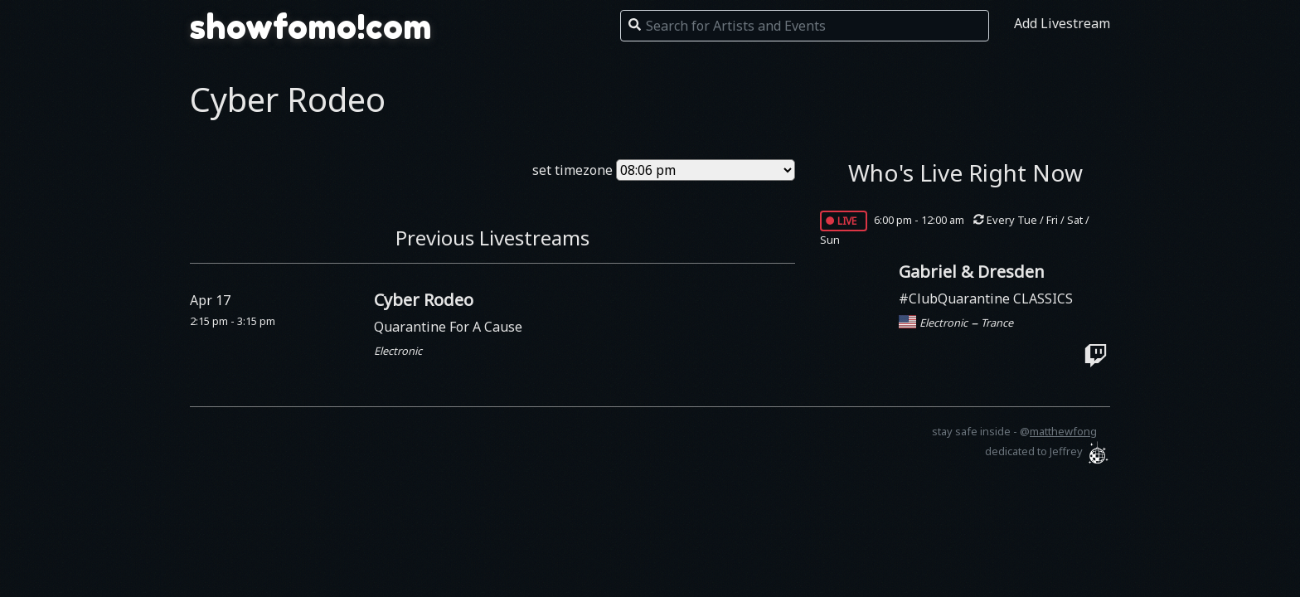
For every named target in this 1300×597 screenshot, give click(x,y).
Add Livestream (1062, 23)
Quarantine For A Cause (448, 327)
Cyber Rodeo (423, 300)
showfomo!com (311, 26)
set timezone (572, 170)
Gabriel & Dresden (972, 271)
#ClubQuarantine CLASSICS (986, 298)
